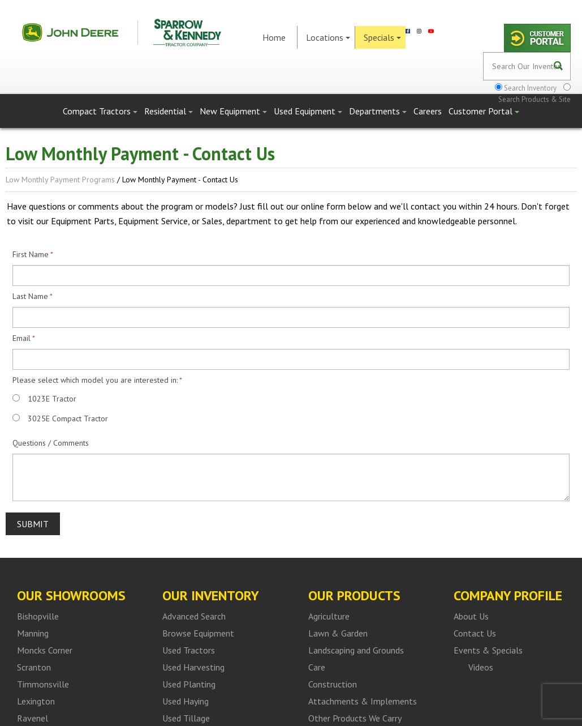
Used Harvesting (193, 667)
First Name (30, 254)
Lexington (36, 701)
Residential (168, 111)
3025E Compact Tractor (68, 418)
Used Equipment (308, 111)
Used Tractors (188, 650)
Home (274, 37)
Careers (427, 111)
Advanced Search (194, 616)
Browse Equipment (198, 633)
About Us (471, 616)
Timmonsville (43, 684)
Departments (378, 111)
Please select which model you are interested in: (95, 380)
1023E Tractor (52, 399)
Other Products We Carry (355, 718)
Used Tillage (186, 718)
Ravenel (32, 718)
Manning (33, 633)
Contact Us (475, 633)
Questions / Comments (50, 443)
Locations (328, 37)
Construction (332, 684)
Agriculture (329, 616)
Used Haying (185, 701)
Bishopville (38, 616)
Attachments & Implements (362, 701)
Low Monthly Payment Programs (60, 179)
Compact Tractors (100, 111)
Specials (382, 37)
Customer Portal (484, 111)
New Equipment (233, 111)
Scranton (34, 667)
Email (21, 338)
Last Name (30, 296)
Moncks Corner (44, 650)
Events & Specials (488, 650)
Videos (480, 667)
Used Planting (188, 684)
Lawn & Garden (338, 633)
